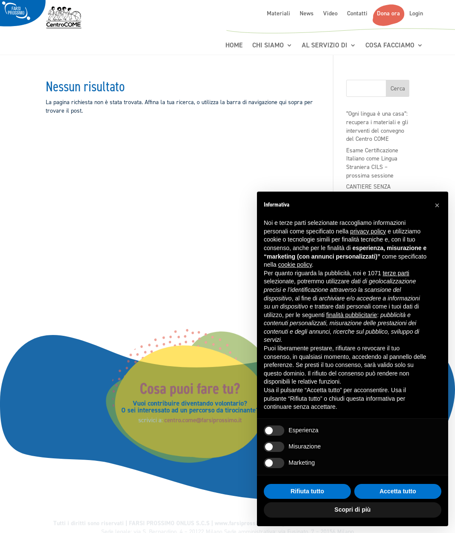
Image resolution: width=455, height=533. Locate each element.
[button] (437, 205)
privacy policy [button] (368, 231)
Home (234, 45)
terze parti (396, 273)
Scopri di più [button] (353, 509)
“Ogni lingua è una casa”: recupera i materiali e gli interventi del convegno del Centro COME (377, 126)
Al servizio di (324, 45)
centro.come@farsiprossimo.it (208, 418)
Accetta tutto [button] (397, 491)
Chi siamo (268, 45)
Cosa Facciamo (389, 45)
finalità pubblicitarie (351, 315)
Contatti (357, 13)
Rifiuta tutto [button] (307, 491)
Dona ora (388, 13)
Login (416, 13)
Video (330, 13)
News (307, 13)
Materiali (278, 13)
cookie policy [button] (295, 264)
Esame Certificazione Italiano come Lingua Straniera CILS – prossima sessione (372, 163)
